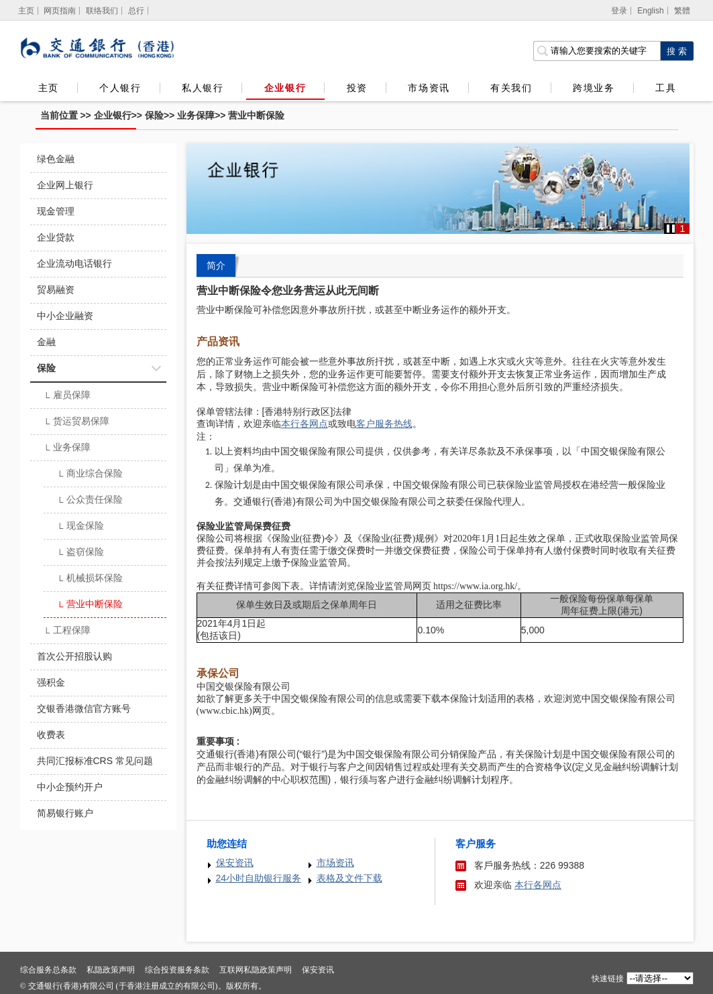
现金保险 (81, 527)
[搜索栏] (596, 51)
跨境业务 (593, 87)
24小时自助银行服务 (259, 878)
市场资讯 (428, 87)
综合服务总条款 (48, 970)
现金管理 (55, 211)
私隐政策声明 (111, 970)
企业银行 (285, 87)
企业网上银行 (65, 185)
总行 (136, 11)
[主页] (26, 11)
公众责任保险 (90, 500)
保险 (154, 115)
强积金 (51, 682)
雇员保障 (67, 396)
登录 (619, 11)
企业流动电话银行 (74, 263)
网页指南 (60, 11)
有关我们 (511, 87)
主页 (48, 87)
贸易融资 (55, 289)
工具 (665, 87)
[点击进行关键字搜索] (677, 51)
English (650, 11)
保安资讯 (235, 862)
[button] (671, 229)
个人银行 (120, 87)
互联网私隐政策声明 (255, 970)
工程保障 (67, 631)
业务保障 (196, 115)
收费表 (51, 734)
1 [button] (682, 228)
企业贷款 (55, 237)
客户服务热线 (384, 424)
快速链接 (608, 978)
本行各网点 (537, 884)
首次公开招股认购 (74, 656)
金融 (46, 341)
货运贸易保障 (77, 422)
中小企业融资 (65, 315)
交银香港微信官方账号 (84, 708)
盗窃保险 (81, 553)
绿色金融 (55, 158)
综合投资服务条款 (177, 970)
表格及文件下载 (349, 878)
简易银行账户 (65, 813)
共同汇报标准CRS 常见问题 (95, 760)
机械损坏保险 (90, 579)
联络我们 (102, 11)
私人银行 (202, 87)
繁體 (682, 11)
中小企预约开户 (70, 787)
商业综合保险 (90, 474)
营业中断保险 (256, 115)
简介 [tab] (216, 265)
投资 (357, 87)
